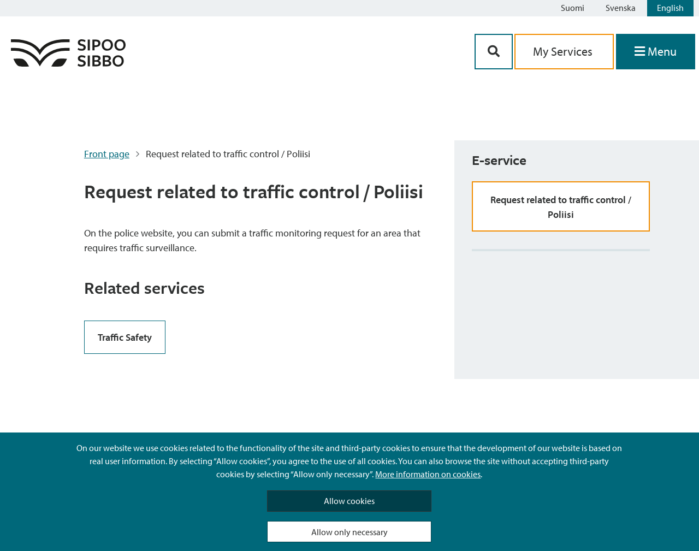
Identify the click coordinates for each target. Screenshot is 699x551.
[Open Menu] (655, 51)
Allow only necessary (349, 531)
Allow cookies (349, 500)
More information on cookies (428, 474)
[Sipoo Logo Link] (68, 63)
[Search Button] (494, 51)
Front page (106, 153)
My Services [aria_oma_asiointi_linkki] (564, 51)
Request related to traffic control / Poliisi (560, 207)
